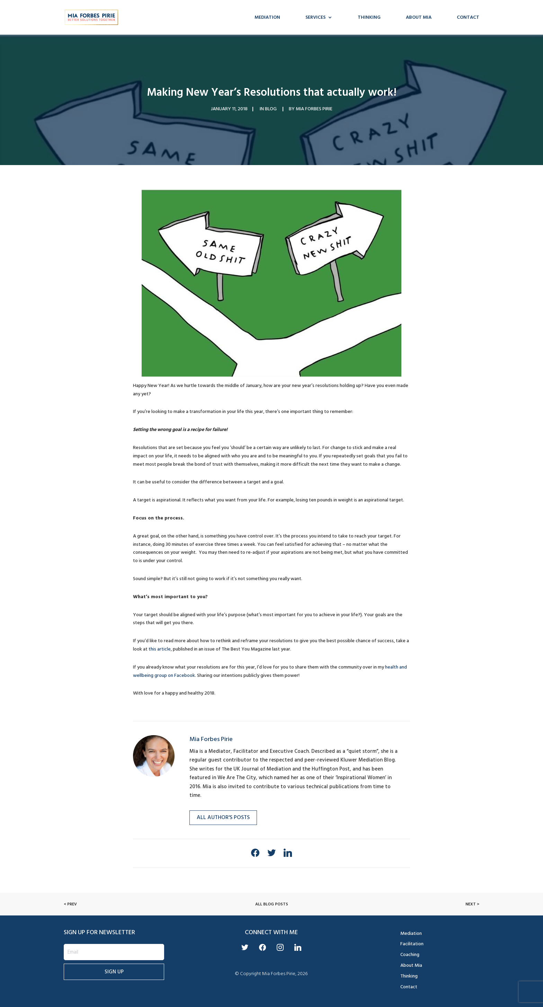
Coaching (409, 954)
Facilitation (412, 944)
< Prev (70, 904)
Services (315, 18)
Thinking (369, 18)
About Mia (418, 18)
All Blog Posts (271, 904)
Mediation (267, 18)
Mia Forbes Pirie (314, 109)
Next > (472, 904)
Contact (468, 18)
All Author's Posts (223, 817)
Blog (271, 109)
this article (160, 649)
